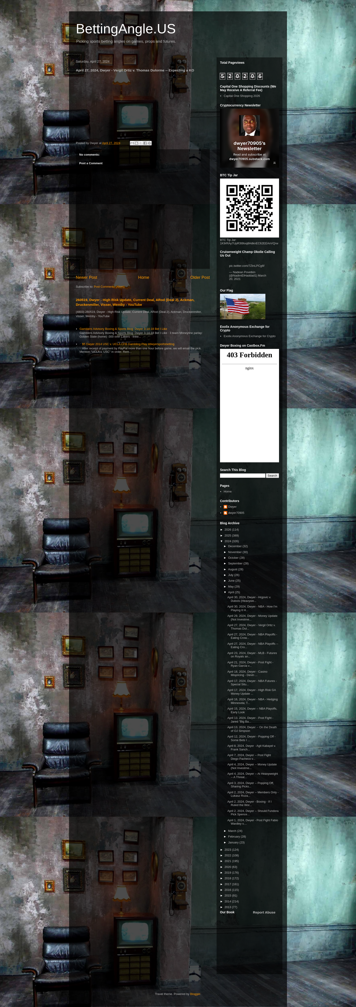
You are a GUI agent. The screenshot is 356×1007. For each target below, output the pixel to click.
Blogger (195, 994)
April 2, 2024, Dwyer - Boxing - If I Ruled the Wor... (249, 803)
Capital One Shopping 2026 (242, 96)
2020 (228, 867)
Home (143, 277)
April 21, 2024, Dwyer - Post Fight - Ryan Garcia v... (250, 664)
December (235, 546)
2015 (228, 895)
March (232, 831)
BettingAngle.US (126, 28)
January (234, 842)
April (231, 592)
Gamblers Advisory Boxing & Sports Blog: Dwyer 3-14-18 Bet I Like (123, 329)
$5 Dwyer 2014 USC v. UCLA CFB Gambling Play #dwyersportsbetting (128, 344)
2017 (228, 884)
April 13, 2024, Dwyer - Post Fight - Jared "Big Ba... (250, 719)
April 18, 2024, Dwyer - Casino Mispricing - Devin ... (247, 673)
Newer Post (86, 277)
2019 (228, 872)
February (234, 836)
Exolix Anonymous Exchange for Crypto (249, 336)
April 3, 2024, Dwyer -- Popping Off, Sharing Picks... (250, 784)
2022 (228, 855)
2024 (228, 541)
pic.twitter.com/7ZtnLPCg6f (246, 265)
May (231, 586)
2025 (228, 535)
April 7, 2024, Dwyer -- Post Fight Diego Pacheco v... (249, 756)
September (235, 563)
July (231, 575)
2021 (228, 861)
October (234, 557)
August (233, 569)
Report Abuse (264, 912)
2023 (228, 849)
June (231, 580)
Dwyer (232, 506)
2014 (228, 901)
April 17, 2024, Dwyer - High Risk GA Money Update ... (251, 691)
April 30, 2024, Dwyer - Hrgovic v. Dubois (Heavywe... (249, 599)
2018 (228, 878)
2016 (228, 890)
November (235, 552)
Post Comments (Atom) (109, 286)
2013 (228, 907)
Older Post (200, 277)
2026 (228, 529)
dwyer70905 (236, 513)
